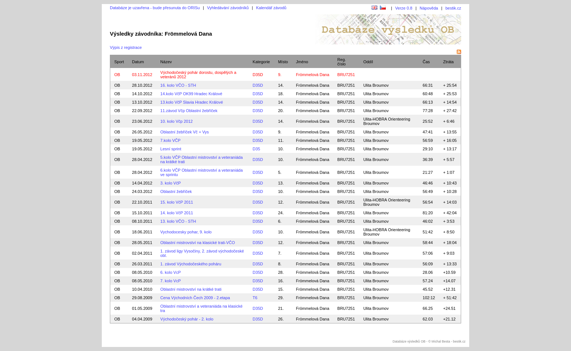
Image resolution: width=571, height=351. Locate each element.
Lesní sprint (170, 149)
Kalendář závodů (271, 8)
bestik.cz (453, 8)
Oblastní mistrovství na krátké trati (190, 289)
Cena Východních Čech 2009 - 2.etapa (195, 298)
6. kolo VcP (170, 272)
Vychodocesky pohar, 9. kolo (186, 232)
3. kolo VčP (170, 183)
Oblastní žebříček (176, 191)
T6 (255, 298)
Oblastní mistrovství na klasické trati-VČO (197, 242)
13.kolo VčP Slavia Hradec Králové (191, 102)
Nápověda (429, 8)
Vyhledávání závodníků (228, 8)
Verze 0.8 (403, 8)
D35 (256, 149)
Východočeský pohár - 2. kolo (186, 319)
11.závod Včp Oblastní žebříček (188, 110)
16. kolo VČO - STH (178, 85)
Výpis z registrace (126, 47)
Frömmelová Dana (312, 85)
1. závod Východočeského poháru (190, 264)
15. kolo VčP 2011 (176, 202)
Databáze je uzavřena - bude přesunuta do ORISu (155, 8)
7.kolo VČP (170, 140)
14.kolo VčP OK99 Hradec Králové (191, 94)
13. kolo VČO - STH (178, 221)
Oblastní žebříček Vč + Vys (184, 132)
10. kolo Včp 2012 (176, 121)
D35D (258, 74)
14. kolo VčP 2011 (176, 213)
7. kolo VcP (170, 281)
